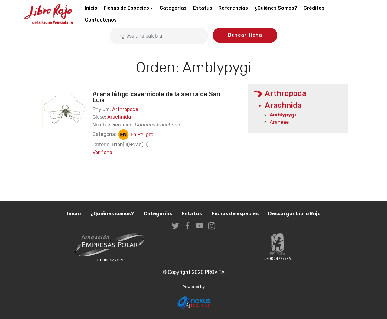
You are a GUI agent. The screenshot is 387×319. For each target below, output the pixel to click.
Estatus (202, 8)
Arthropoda (125, 109)
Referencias (233, 8)
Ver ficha (102, 152)
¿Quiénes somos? (112, 214)
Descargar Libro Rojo (294, 214)
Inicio (91, 8)
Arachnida (119, 117)
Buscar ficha (245, 35)
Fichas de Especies (126, 8)
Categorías (173, 8)
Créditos (314, 8)
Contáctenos (101, 20)
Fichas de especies (235, 214)
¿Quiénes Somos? (275, 8)
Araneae (279, 122)
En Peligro (135, 134)
